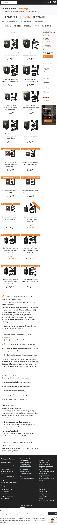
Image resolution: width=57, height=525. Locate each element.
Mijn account (47, 2)
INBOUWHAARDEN (40, 17)
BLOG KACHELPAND (44, 26)
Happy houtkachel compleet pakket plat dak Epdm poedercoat (10, 250)
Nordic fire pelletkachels (25, 466)
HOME (3, 17)
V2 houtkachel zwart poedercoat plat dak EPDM (30, 80)
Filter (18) (11, 33)
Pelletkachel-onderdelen (44, 468)
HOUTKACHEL (26, 17)
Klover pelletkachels (24, 460)
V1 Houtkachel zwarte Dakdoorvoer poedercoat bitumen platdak (10, 136)
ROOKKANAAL (7, 26)
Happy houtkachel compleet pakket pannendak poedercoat (30, 280)
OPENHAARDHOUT (30, 26)
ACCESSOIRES (37, 21)
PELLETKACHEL (13, 17)
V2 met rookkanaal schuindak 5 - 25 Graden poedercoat (10, 54)
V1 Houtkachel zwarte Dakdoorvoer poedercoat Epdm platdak (30, 108)
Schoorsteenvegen (43, 473)
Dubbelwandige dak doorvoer (46, 466)
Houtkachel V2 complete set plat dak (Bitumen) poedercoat (10, 80)
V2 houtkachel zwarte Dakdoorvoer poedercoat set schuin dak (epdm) (10, 108)
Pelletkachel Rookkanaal (44, 464)
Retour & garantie (43, 495)
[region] (17, 515)
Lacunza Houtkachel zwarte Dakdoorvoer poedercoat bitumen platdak (10, 164)
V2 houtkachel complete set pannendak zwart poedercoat (30, 54)
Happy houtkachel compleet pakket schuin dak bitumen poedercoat (30, 250)
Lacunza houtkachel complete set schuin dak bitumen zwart (10, 192)
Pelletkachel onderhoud (44, 475)
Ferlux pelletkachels (24, 471)
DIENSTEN (18, 26)
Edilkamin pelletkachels (25, 462)
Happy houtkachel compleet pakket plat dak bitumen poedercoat (30, 219)
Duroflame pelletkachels (25, 459)
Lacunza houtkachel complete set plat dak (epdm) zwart (30, 163)
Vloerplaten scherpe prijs (45, 462)
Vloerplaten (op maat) (44, 460)
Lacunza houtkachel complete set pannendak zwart (10, 218)
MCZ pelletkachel (24, 469)
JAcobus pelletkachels (25, 464)
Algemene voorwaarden (44, 493)
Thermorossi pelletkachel (26, 473)
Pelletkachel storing (43, 477)
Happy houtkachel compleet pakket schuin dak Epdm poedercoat (10, 281)
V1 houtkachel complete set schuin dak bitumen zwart (30, 135)
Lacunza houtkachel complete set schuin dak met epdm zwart (30, 192)
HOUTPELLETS (26, 21)
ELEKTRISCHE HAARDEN (10, 21)
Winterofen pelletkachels (25, 468)
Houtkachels (42, 459)
